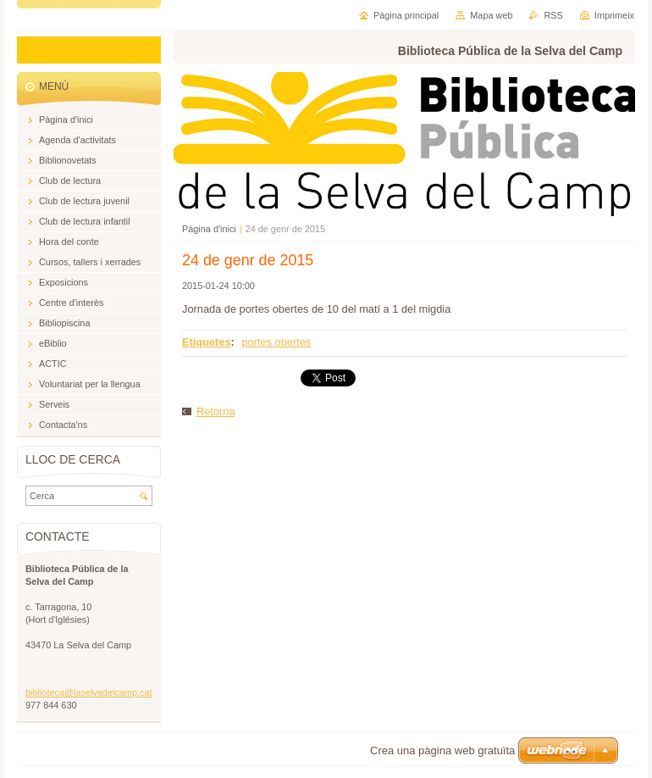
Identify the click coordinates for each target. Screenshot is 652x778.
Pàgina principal (406, 15)
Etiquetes (206, 342)
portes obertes (276, 342)
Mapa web (491, 15)
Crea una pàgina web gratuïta (442, 750)
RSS (553, 15)
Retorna (215, 411)
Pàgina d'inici (209, 229)
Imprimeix (614, 15)
